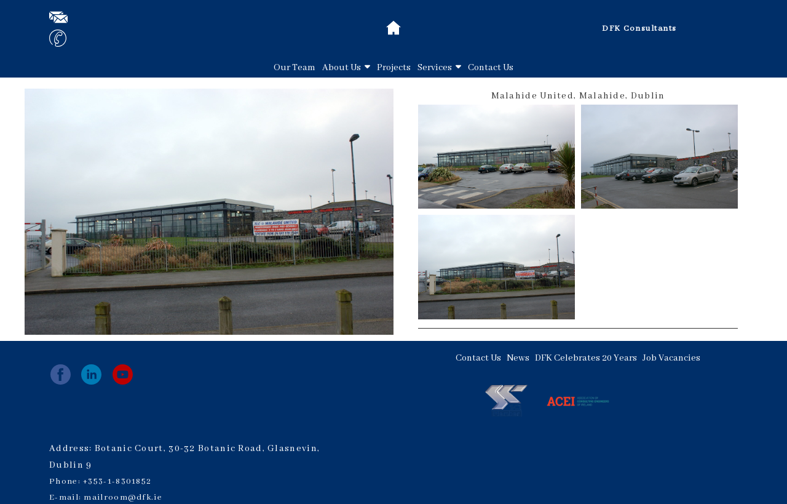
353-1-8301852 (119, 481)
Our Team (294, 67)
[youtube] (123, 374)
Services (439, 67)
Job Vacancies (671, 358)
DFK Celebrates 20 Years (586, 358)
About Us (346, 67)
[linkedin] (91, 374)
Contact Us (490, 67)
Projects (394, 67)
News (518, 358)
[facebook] (60, 374)
